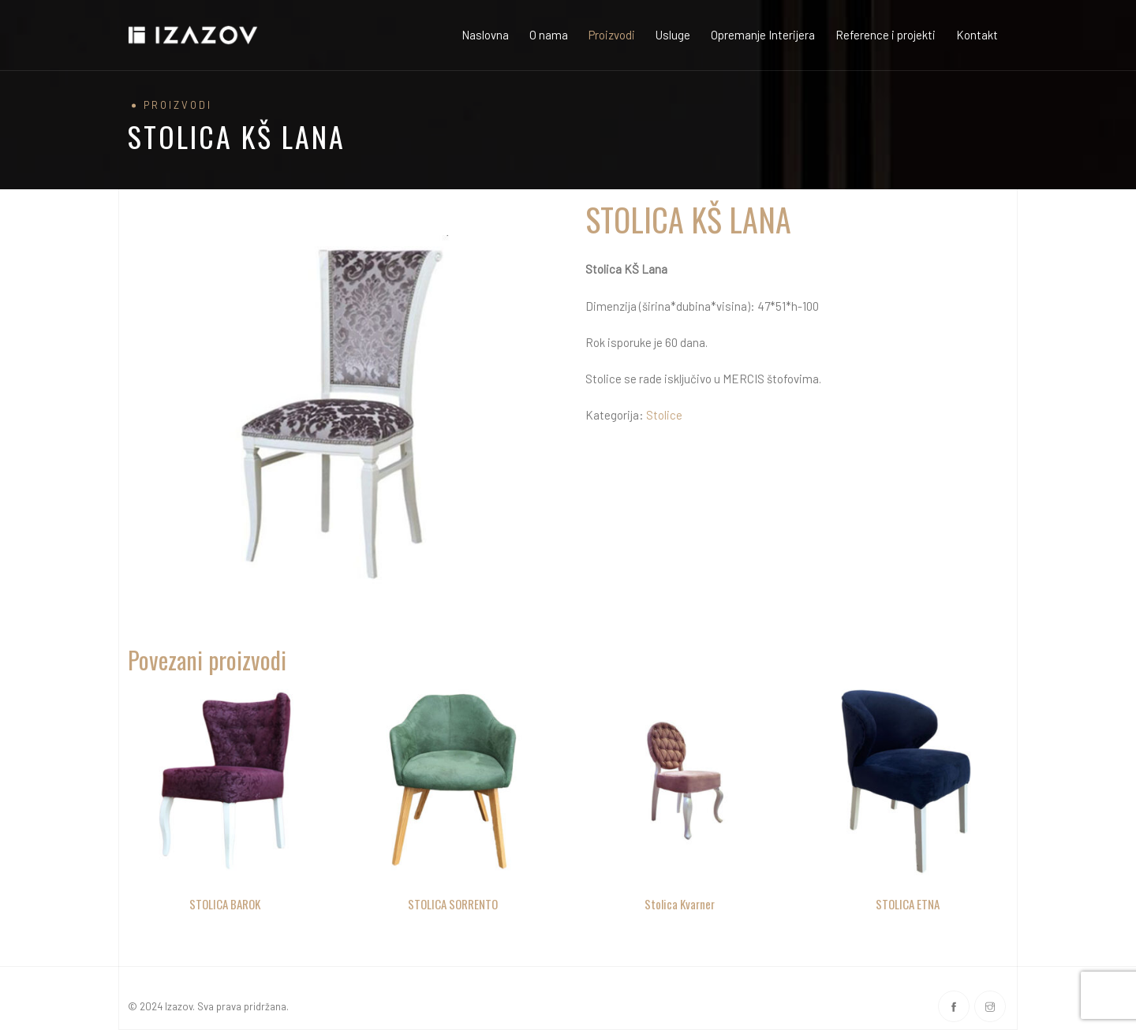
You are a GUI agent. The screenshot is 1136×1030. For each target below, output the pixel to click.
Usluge (673, 35)
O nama (548, 35)
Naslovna (485, 35)
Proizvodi (612, 35)
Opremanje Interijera (763, 35)
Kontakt (977, 35)
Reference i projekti (885, 35)
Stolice (664, 415)
